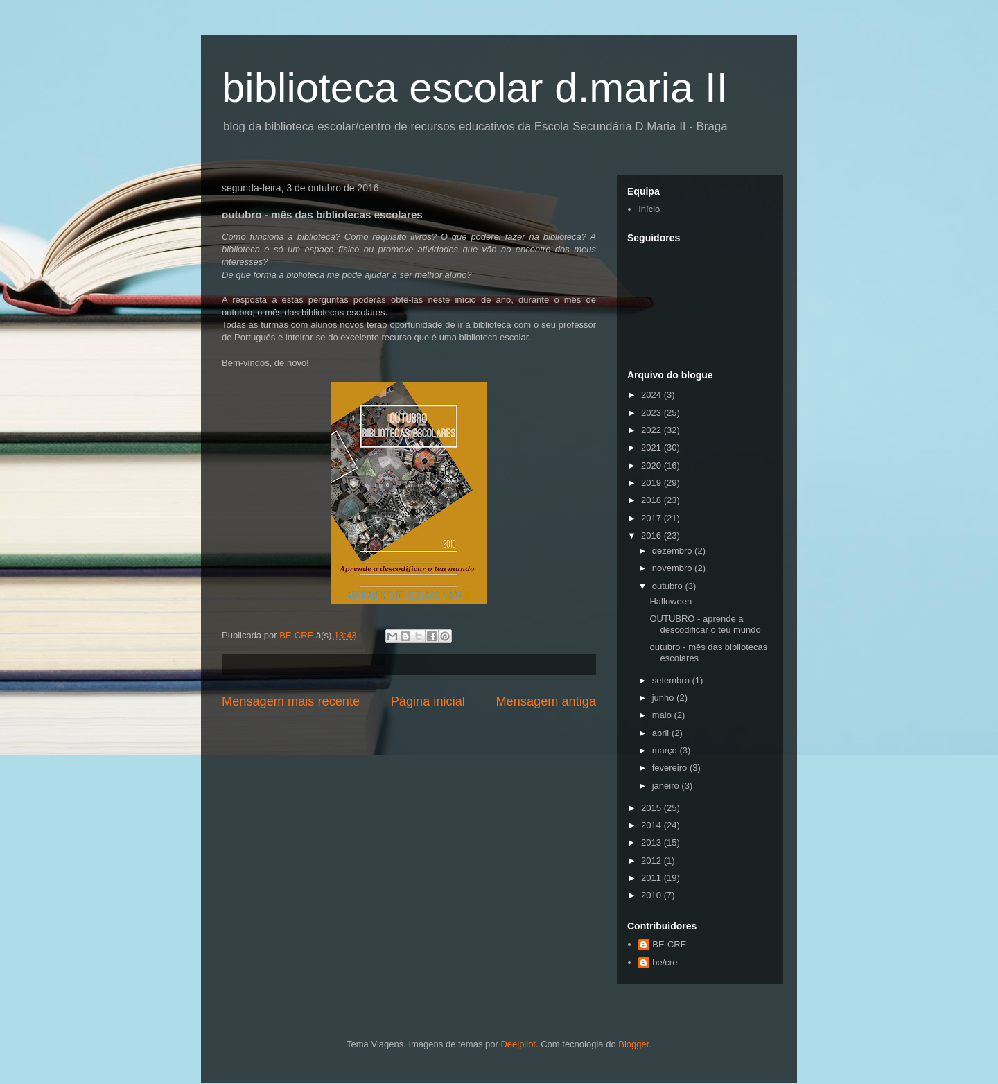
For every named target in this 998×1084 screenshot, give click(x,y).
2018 (652, 500)
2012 (652, 860)
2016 (652, 535)
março (666, 750)
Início (649, 209)
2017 (652, 518)
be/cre (664, 962)
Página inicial (428, 701)
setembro (672, 680)
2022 (652, 430)
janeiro (667, 785)
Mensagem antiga (546, 701)
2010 (652, 895)
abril (662, 733)
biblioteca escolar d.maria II (475, 87)
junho (664, 697)
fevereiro (671, 767)
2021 (652, 447)
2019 (652, 483)
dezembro (673, 550)
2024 (652, 395)
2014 (652, 825)
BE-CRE (669, 944)
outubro (668, 586)
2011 (652, 878)
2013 (652, 842)
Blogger (633, 1044)
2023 (652, 413)
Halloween (670, 601)
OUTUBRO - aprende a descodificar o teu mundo (704, 624)
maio (663, 715)
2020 (652, 465)
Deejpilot (518, 1044)
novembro (673, 568)
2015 (652, 808)
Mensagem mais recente (291, 701)
